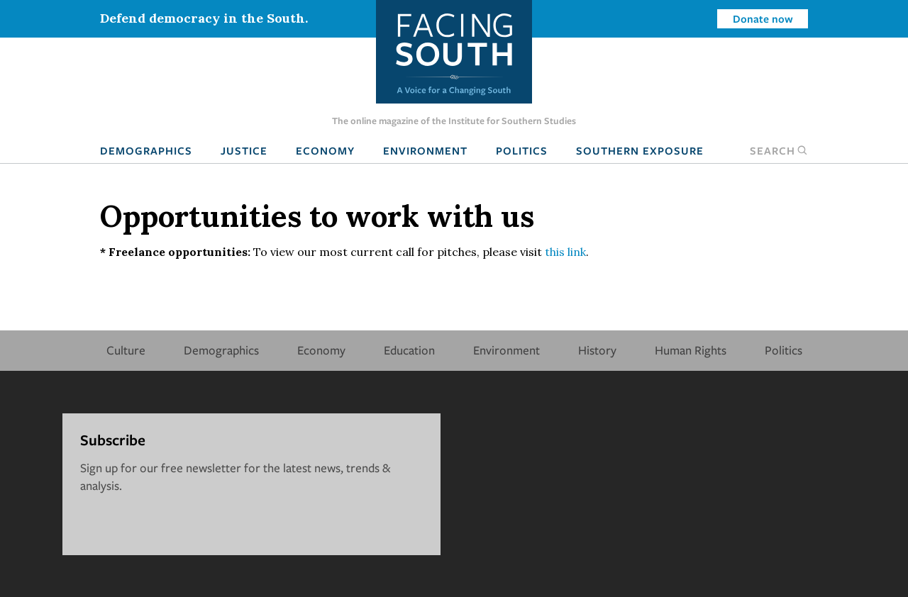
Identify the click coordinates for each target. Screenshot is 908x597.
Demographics (146, 150)
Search (779, 150)
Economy (325, 150)
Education (409, 350)
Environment (425, 150)
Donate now (763, 18)
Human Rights (690, 350)
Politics (522, 150)
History (597, 350)
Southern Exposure (640, 150)
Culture (125, 350)
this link (565, 252)
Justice (244, 150)
